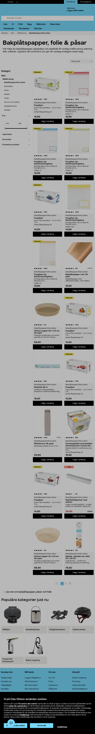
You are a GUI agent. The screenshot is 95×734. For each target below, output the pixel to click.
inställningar (25, 715)
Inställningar (62, 727)
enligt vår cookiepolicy (18, 706)
